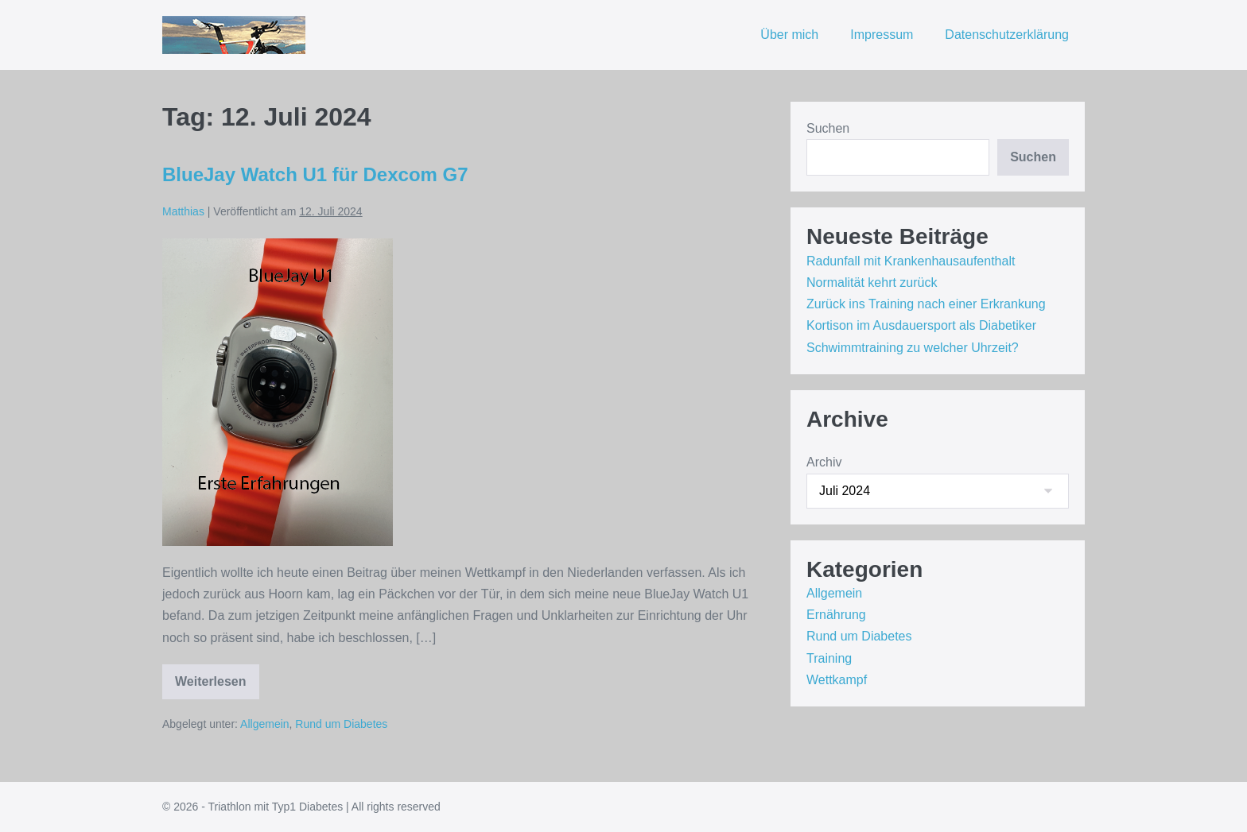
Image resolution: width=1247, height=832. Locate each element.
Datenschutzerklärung (1007, 34)
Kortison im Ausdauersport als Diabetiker (921, 325)
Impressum (881, 34)
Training (829, 658)
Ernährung (836, 614)
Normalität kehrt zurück (872, 282)
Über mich (789, 34)
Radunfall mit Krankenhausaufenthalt (910, 261)
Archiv (823, 462)
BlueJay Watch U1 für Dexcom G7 (315, 174)
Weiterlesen (217, 687)
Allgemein (264, 724)
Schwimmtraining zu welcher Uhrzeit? (912, 347)
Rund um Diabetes (341, 724)
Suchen (827, 128)
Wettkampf (836, 680)
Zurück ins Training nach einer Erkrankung (926, 304)
